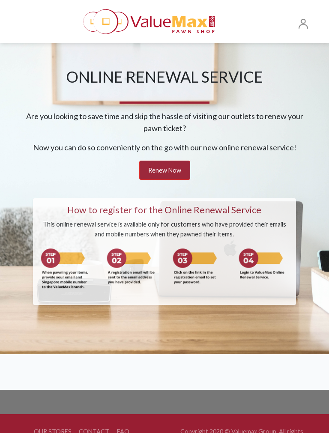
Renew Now (164, 170)
